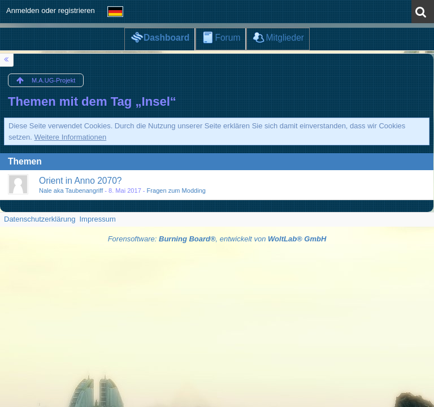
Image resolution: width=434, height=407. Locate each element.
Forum (227, 37)
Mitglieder (285, 37)
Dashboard (166, 37)
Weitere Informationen (70, 137)
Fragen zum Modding (176, 190)
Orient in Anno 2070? (80, 180)
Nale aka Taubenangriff (71, 190)
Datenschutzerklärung (39, 219)
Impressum (97, 219)
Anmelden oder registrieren (50, 10)
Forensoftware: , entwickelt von (217, 239)
